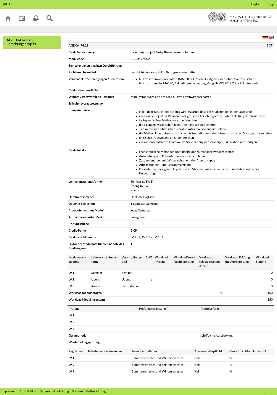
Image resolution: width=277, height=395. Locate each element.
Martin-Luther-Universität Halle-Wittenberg (240, 16)
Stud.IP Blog (28, 391)
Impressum (9, 391)
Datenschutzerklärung (54, 391)
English (256, 4)
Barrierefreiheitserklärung (89, 391)
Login (271, 4)
